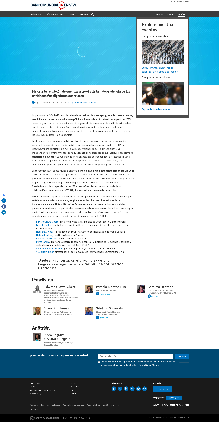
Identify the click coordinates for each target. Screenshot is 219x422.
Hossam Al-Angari (45, 231)
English (159, 15)
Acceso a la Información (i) (97, 405)
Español (181, 15)
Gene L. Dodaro (44, 225)
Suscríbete (182, 356)
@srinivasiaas (106, 318)
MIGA (81, 418)
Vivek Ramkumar (45, 251)
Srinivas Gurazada (109, 308)
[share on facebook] (3, 206)
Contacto (35, 409)
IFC (75, 418)
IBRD (65, 418)
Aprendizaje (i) (35, 394)
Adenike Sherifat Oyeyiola (49, 248)
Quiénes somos (36, 383)
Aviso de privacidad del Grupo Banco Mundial (137, 365)
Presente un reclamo (179, 405)
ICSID (88, 418)
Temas (73, 394)
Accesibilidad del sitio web (73, 405)
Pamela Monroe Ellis (47, 238)
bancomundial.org (180, 2)
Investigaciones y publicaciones (42, 390)
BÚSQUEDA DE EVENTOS (56, 15)
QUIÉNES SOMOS (36, 15)
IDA (70, 418)
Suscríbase (161, 389)
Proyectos (75, 387)
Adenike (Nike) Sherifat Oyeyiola (57, 337)
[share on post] (3, 200)
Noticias (74, 383)
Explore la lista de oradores (156, 109)
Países (73, 390)
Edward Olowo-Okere (47, 221)
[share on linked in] (3, 212)
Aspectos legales (37, 405)
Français (170, 15)
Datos (32, 387)
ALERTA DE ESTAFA (160, 405)
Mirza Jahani (42, 241)
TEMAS (72, 15)
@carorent (155, 296)
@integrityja (105, 294)
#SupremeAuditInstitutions (82, 102)
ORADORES (83, 15)
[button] (92, 14)
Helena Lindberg (45, 235)
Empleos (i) (115, 405)
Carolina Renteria (160, 287)
